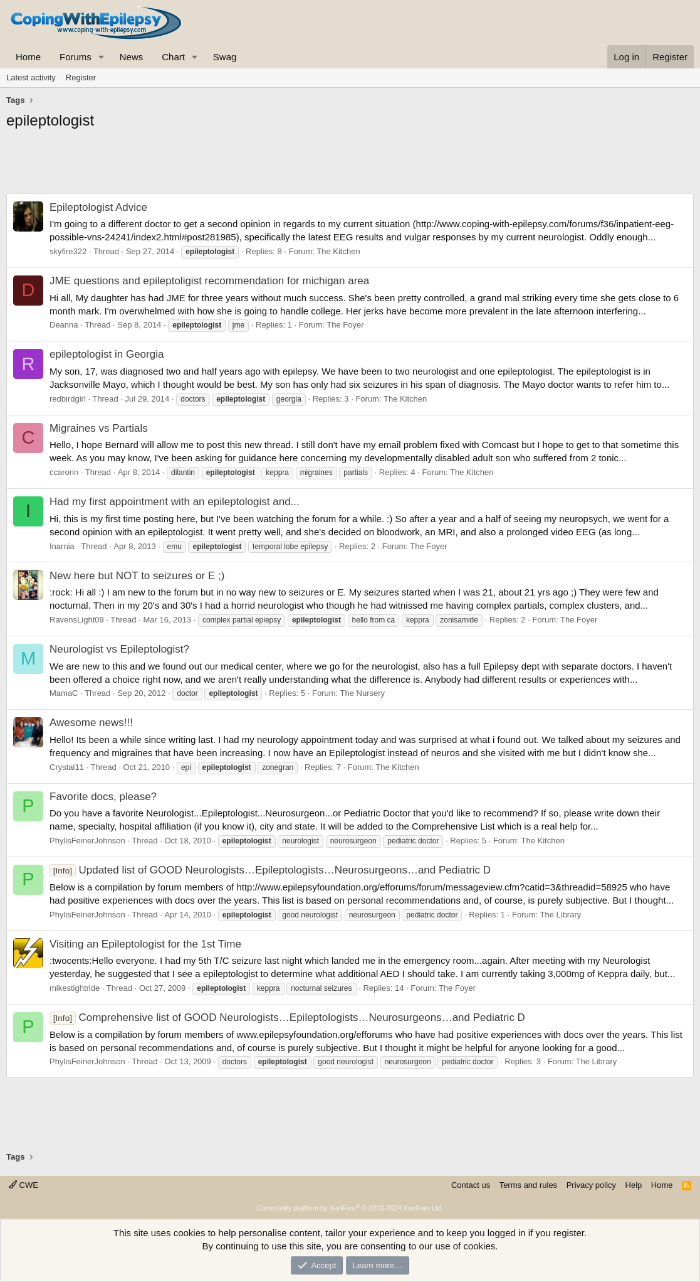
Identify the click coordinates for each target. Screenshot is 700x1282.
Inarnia (62, 546)
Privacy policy (591, 1185)
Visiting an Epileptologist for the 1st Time (145, 944)
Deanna (64, 324)
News (132, 56)
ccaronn (64, 472)
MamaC (64, 693)
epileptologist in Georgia (107, 354)
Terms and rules (528, 1185)
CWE (23, 1185)
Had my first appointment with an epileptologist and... (175, 502)
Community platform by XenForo (350, 1208)
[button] (101, 56)
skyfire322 (68, 251)
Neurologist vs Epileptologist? (119, 649)
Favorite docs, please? (103, 797)
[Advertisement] (350, 165)
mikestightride (75, 988)
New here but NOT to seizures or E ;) (137, 576)
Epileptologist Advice (98, 207)
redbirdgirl (68, 398)
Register (81, 77)
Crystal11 (67, 767)
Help (633, 1185)
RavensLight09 (77, 619)
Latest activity (31, 77)
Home (28, 56)
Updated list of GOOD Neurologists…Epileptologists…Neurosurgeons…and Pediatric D (270, 870)
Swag (225, 56)
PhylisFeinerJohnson (87, 840)
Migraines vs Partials (99, 428)
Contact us (470, 1185)
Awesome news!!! (91, 723)
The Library (561, 914)
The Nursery (362, 693)
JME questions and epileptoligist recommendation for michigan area (209, 281)
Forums (75, 56)
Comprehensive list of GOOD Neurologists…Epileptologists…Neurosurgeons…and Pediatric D (287, 1017)
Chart (173, 56)
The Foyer (344, 324)
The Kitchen (338, 251)
